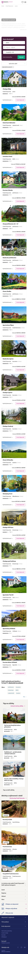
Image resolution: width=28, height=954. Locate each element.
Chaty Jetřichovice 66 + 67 (10, 224)
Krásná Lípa (10, 690)
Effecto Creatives (5, 951)
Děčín (17, 690)
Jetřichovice (11, 687)
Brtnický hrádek (7, 819)
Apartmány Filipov (8, 325)
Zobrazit (21, 57)
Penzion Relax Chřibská (10, 662)
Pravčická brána (7, 846)
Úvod (2, 6)
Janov (16, 6)
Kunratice (18, 687)
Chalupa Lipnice (7, 392)
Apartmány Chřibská (9, 628)
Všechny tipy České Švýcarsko (17, 798)
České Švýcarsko (9, 6)
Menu (25, 2)
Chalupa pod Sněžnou (9, 561)
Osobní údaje (4, 933)
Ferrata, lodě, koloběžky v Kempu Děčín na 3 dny (14, 779)
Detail (20, 100)
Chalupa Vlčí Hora (8, 527)
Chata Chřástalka (8, 460)
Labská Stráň (11, 693)
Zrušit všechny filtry (7, 57)
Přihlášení (4, 937)
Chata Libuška (7, 291)
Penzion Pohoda (8, 190)
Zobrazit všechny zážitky (17, 706)
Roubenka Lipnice (8, 359)
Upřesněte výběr (13, 63)
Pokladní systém (5, 943)
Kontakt (3, 935)
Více (24, 696)
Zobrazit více (23, 29)
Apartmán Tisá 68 (8, 595)
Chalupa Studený (8, 426)
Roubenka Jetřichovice (9, 257)
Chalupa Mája (7, 89)
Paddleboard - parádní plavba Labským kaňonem (12, 752)
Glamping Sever (7, 493)
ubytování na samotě (16, 683)
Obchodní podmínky (6, 931)
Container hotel (7, 156)
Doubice (18, 693)
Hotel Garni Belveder (9, 123)
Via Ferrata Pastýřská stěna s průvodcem (12, 726)
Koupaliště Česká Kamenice (11, 873)
